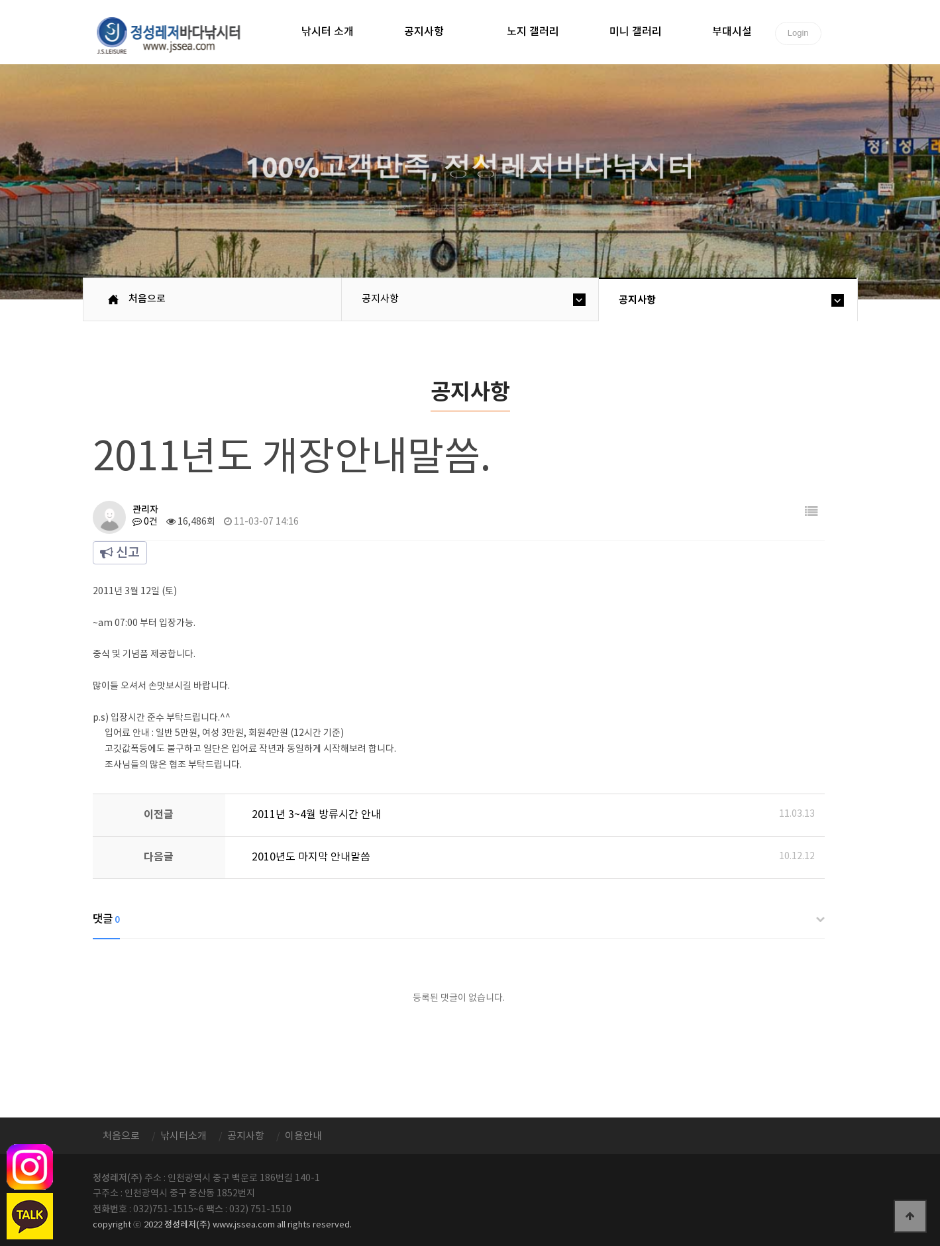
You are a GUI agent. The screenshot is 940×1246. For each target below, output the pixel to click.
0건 (145, 522)
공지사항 (424, 32)
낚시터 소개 (327, 32)
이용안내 (303, 1136)
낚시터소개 (183, 1136)
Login (798, 33)
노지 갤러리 (533, 32)
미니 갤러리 (635, 32)
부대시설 (732, 32)
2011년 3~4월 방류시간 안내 (316, 815)
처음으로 (147, 299)
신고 (120, 553)
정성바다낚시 (177, 34)
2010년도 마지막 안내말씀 (311, 857)
